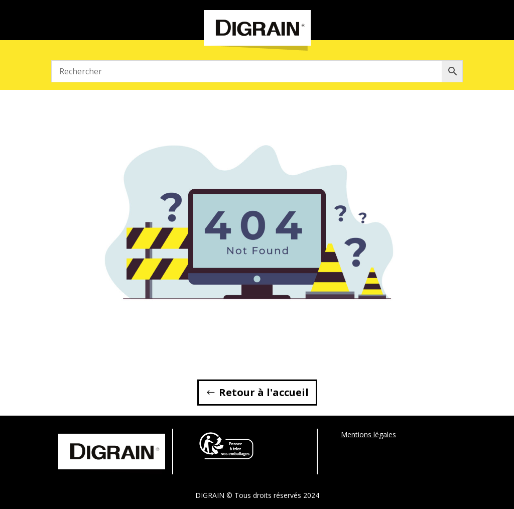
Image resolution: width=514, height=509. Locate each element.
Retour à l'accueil (264, 392)
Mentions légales (368, 434)
